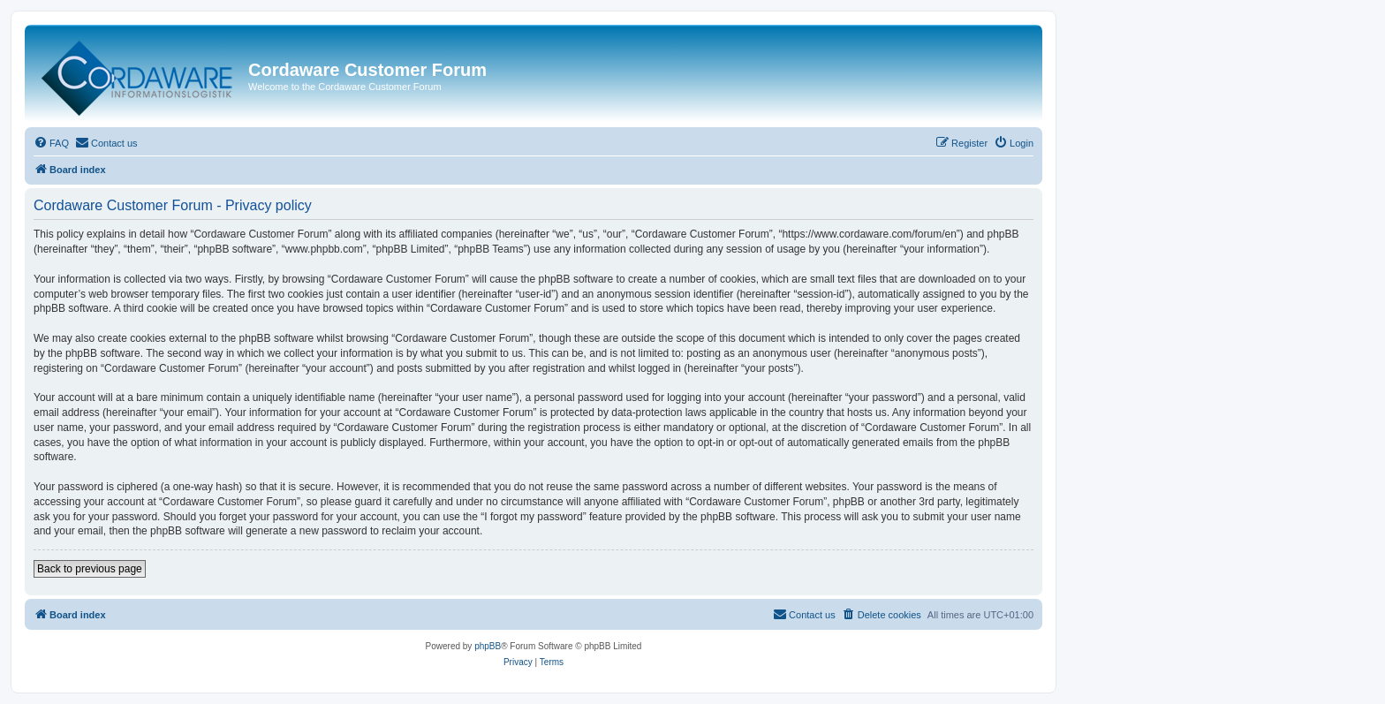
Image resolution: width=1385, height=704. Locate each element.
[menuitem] (51, 143)
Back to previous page (89, 569)
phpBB (487, 646)
